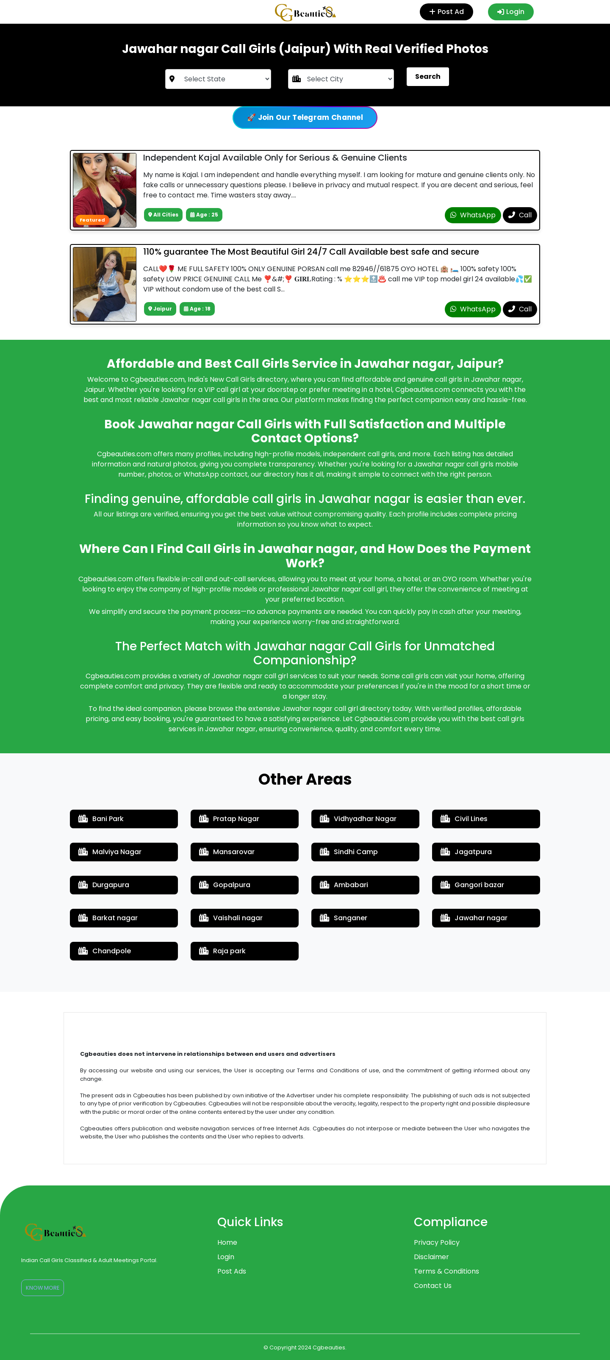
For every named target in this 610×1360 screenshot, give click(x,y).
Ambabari (344, 885)
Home (227, 1242)
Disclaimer (431, 1257)
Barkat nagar (108, 918)
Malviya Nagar (109, 852)
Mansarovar (227, 852)
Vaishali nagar (231, 918)
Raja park (222, 951)
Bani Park (101, 819)
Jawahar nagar (474, 918)
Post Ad (448, 12)
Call (520, 215)
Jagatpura (466, 852)
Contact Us (433, 1286)
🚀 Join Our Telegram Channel (305, 117)
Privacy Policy (437, 1242)
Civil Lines (464, 819)
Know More (42, 1287)
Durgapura (103, 885)
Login (510, 12)
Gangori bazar (472, 885)
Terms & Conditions (446, 1271)
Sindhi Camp (349, 852)
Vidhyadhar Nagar (358, 819)
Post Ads (231, 1271)
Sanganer (343, 918)
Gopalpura (224, 885)
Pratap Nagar (229, 819)
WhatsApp (473, 215)
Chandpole (104, 951)
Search (428, 76)
